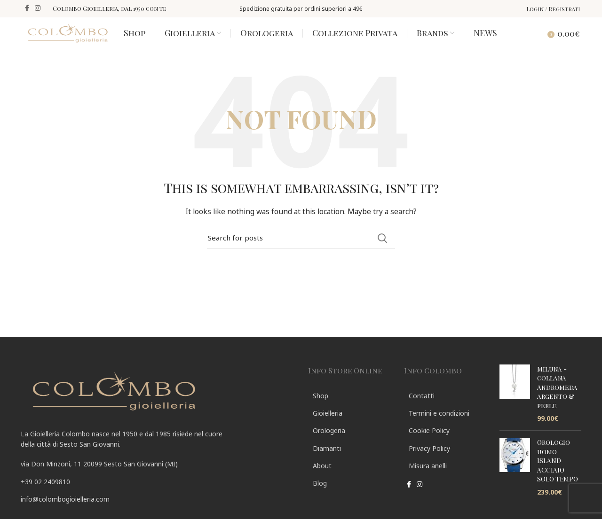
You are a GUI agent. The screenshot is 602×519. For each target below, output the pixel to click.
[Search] (531, 39)
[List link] (157, 495)
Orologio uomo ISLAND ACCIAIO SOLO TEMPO (557, 473)
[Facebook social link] (27, 8)
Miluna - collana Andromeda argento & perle (557, 400)
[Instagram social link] (37, 8)
